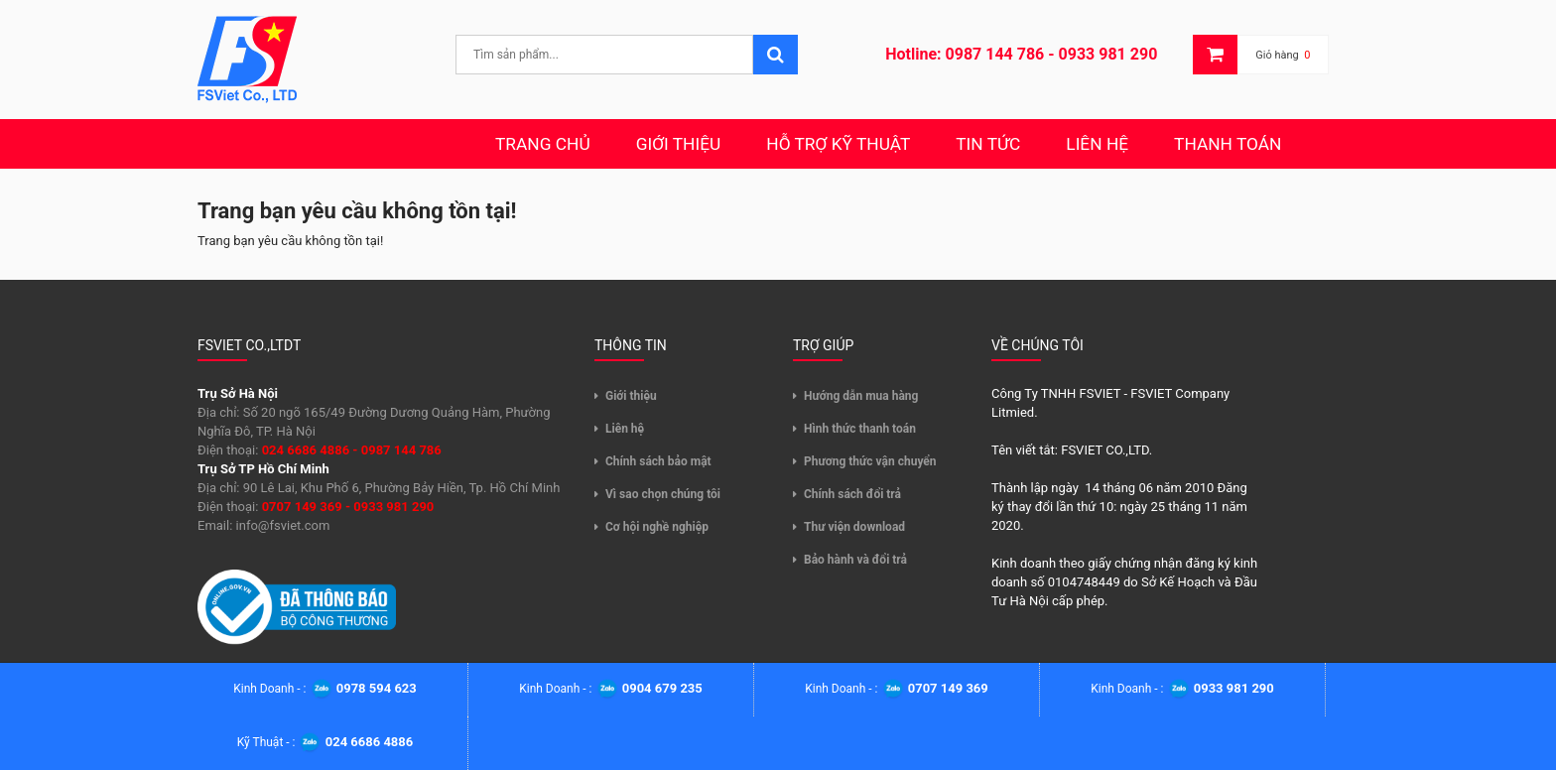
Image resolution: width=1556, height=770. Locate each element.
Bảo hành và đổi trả (855, 560)
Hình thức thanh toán (860, 429)
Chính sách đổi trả (852, 494)
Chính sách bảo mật (658, 461)
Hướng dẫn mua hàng (861, 396)
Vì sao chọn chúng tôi (662, 494)
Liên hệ (624, 429)
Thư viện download (854, 527)
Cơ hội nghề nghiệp (657, 527)
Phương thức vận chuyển (870, 461)
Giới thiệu (631, 396)
